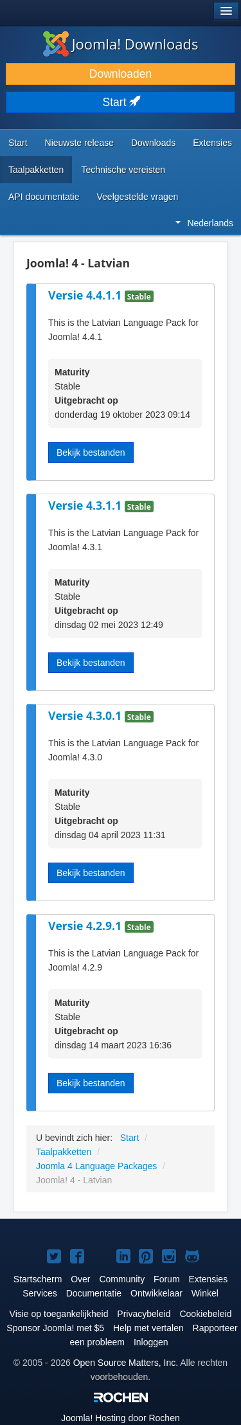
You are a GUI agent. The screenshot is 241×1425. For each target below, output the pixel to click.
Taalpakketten (36, 170)
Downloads (153, 143)
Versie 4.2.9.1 (86, 925)
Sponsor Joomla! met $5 (55, 1328)
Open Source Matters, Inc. (125, 1363)
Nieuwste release (79, 143)
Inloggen (151, 1342)
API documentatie (44, 197)
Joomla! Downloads (121, 43)
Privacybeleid (143, 1314)
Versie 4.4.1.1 (86, 295)
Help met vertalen (148, 1328)
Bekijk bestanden (91, 452)
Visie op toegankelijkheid (59, 1314)
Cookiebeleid (205, 1314)
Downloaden (120, 73)
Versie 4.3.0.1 (86, 715)
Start (121, 102)
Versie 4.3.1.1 (86, 505)
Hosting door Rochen (120, 1418)
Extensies (212, 143)
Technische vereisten (123, 170)
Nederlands (204, 223)
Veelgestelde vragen (138, 197)
